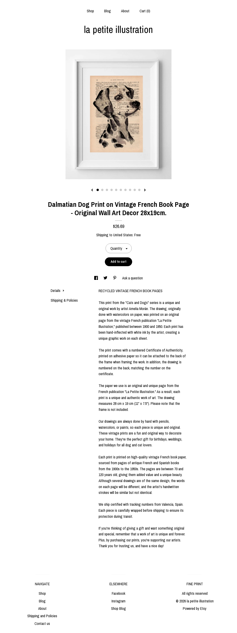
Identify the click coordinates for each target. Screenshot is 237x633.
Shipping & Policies (64, 300)
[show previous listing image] (92, 190)
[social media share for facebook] (96, 278)
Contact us (42, 623)
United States (123, 234)
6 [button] (121, 190)
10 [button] (139, 190)
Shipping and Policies (42, 615)
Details (57, 290)
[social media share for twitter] (105, 278)
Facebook (118, 593)
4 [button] (111, 190)
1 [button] (98, 190)
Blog (107, 10)
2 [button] (102, 190)
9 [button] (135, 190)
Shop (90, 10)
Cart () (145, 10)
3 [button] (107, 190)
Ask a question (132, 278)
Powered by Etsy (194, 608)
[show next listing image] (145, 190)
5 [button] (116, 190)
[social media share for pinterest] (115, 278)
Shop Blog (118, 608)
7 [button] (125, 190)
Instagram (118, 601)
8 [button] (130, 190)
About (125, 10)
